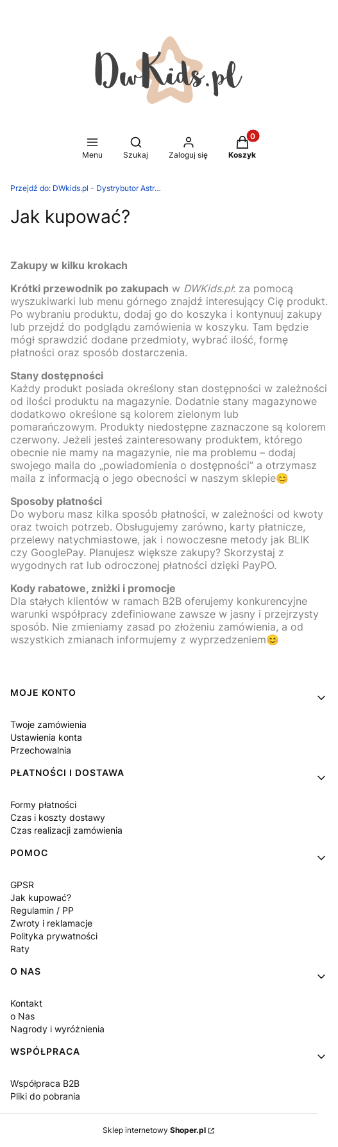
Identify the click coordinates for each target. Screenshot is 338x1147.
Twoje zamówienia (48, 724)
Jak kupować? (40, 897)
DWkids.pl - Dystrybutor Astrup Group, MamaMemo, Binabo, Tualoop (87, 188)
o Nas (22, 1016)
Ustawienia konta (46, 737)
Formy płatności (43, 804)
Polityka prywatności (53, 935)
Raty (20, 948)
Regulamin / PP (42, 910)
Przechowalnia (40, 750)
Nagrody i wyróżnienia (57, 1028)
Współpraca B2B (45, 1083)
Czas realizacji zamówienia (66, 830)
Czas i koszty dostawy (57, 817)
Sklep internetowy (154, 1130)
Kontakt (26, 1003)
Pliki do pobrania (45, 1096)
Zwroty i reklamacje (51, 923)
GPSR (22, 884)
